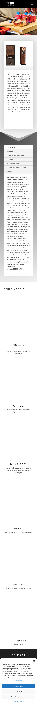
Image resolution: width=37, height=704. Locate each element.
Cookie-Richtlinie (17, 701)
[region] (18, 55)
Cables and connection (16, 167)
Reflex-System (13, 163)
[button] (34, 661)
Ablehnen (18, 691)
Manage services (18, 680)
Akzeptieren (18, 686)
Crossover (11, 147)
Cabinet (10, 159)
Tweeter (10, 151)
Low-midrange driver (16, 155)
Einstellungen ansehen (18, 697)
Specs (9, 171)
